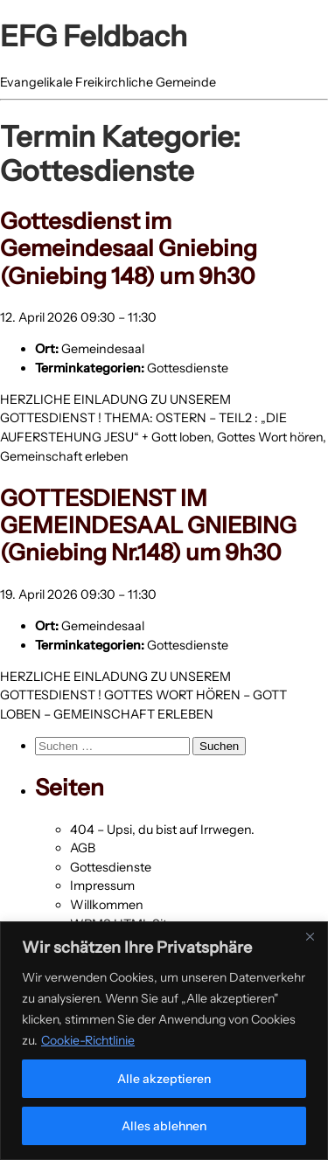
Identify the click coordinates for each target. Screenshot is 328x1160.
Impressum (102, 885)
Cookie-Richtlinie (88, 1040)
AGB (82, 848)
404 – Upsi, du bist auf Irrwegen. (162, 829)
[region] (164, 1040)
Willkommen (106, 905)
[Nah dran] (309, 936)
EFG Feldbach (93, 35)
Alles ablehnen (164, 1126)
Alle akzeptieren (164, 1079)
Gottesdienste (187, 368)
